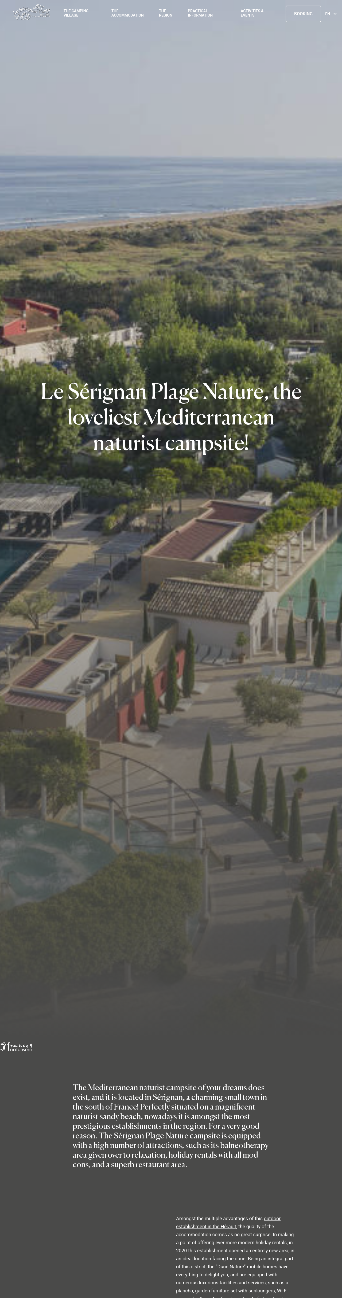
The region (165, 13)
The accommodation (127, 13)
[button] (8, 1292)
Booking (303, 13)
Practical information (200, 13)
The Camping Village (76, 13)
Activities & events (252, 13)
